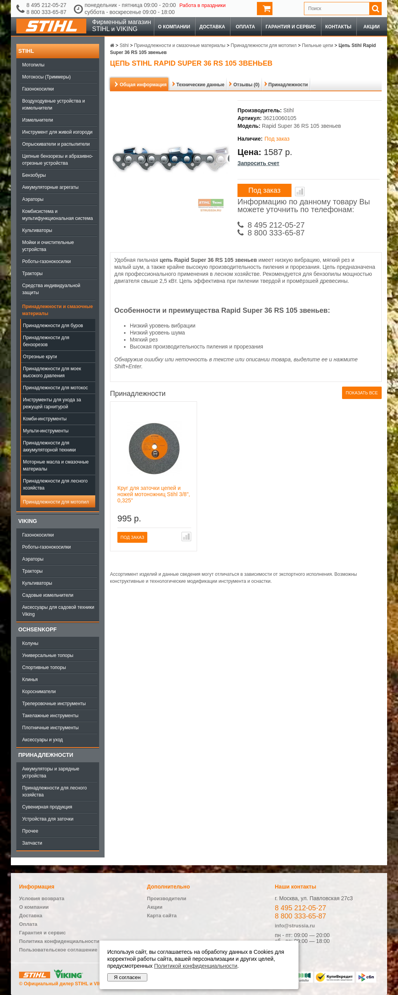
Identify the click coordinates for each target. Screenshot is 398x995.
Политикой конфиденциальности (195, 966)
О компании (174, 27)
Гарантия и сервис (290, 27)
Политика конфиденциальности (59, 941)
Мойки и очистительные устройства (48, 246)
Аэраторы (33, 199)
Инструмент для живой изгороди (57, 132)
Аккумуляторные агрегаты (50, 187)
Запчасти (32, 843)
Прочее (30, 831)
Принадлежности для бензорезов (46, 341)
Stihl (26, 51)
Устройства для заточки (47, 819)
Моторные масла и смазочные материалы (56, 465)
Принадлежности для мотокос (55, 387)
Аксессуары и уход (42, 739)
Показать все (362, 392)
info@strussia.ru (295, 926)
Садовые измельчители (47, 595)
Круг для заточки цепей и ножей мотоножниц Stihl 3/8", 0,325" (153, 494)
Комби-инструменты (44, 419)
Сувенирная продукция (47, 807)
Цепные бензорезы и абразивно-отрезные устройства (57, 159)
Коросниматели (39, 691)
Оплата (245, 27)
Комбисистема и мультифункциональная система (57, 215)
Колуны (30, 643)
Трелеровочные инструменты (54, 703)
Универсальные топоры (47, 655)
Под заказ (264, 190)
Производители (166, 898)
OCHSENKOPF (37, 629)
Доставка (212, 27)
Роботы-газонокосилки (46, 261)
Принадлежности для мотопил (56, 502)
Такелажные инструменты (50, 715)
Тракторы (32, 273)
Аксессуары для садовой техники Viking (58, 611)
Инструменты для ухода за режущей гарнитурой (52, 403)
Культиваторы (37, 230)
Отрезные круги (40, 356)
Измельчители (37, 120)
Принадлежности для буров (53, 325)
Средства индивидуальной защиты (51, 289)
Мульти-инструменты (45, 431)
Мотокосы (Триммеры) (46, 77)
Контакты (338, 27)
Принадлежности (45, 755)
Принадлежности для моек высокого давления (52, 372)
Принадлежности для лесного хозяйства (55, 484)
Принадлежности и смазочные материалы (57, 310)
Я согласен (127, 977)
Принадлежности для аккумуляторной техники (49, 446)
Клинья (30, 679)
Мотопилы (33, 65)
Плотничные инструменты (50, 727)
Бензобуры (34, 175)
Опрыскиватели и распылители (56, 144)
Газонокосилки (38, 89)
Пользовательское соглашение (58, 950)
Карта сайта (162, 915)
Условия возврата (42, 898)
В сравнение (300, 191)
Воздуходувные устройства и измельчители (53, 104)
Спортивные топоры (44, 667)
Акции (371, 27)
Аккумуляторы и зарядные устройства (50, 772)
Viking (27, 521)
